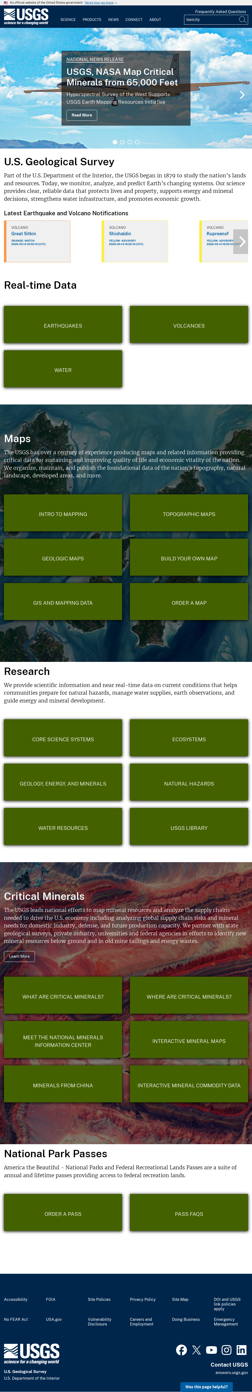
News (113, 20)
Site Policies (99, 1299)
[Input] (216, 20)
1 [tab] (115, 142)
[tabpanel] (126, 88)
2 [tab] (122, 142)
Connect (134, 20)
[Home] (26, 23)
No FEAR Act (16, 1319)
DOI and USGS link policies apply (227, 1304)
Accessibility (16, 1299)
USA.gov (54, 1319)
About (155, 20)
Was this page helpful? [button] (206, 1387)
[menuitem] (68, 16)
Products (92, 20)
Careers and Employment (141, 1321)
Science (68, 20)
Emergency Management (226, 1321)
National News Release (95, 59)
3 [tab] (129, 142)
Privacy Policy (143, 1299)
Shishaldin (120, 233)
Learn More (19, 956)
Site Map (180, 1299)
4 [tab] (137, 142)
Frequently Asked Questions (220, 11)
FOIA (50, 1299)
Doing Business (186, 1319)
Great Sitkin (23, 233)
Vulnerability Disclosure (99, 1321)
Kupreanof (218, 233)
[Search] (243, 20)
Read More (82, 115)
